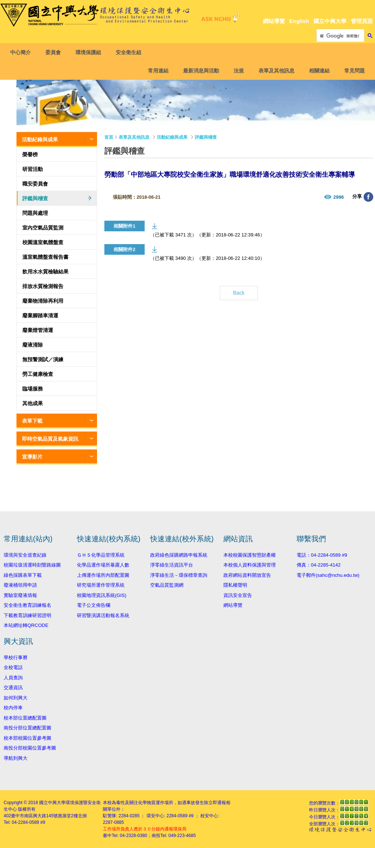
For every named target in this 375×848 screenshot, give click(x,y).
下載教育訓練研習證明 (27, 615)
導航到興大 (15, 758)
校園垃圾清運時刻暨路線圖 (32, 565)
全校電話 (13, 667)
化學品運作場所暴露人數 (103, 565)
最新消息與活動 (198, 71)
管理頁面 (362, 21)
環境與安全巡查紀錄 (25, 555)
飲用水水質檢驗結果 (45, 271)
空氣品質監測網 (166, 585)
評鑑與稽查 (35, 198)
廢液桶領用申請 (20, 585)
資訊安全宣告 (237, 595)
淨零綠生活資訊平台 (171, 565)
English (299, 21)
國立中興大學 (329, 21)
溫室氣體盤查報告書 (45, 257)
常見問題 (352, 71)
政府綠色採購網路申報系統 (178, 555)
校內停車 (13, 707)
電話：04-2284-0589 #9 (322, 555)
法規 (236, 71)
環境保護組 (91, 52)
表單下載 (32, 421)
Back (239, 293)
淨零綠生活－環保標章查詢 (178, 575)
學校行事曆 (15, 657)
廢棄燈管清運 (37, 330)
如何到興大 (15, 698)
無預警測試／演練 (42, 359)
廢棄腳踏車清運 (40, 315)
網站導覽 (274, 21)
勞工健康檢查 (37, 374)
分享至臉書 (368, 197)
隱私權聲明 (235, 585)
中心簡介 (23, 52)
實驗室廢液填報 (20, 595)
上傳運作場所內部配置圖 (103, 575)
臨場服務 (32, 389)
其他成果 (32, 403)
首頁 (108, 137)
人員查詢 (13, 677)
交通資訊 (13, 687)
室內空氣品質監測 (42, 228)
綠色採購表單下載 (23, 575)
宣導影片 (32, 457)
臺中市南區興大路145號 (34, 815)
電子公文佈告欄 (93, 605)
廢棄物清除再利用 (42, 301)
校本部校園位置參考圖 (27, 738)
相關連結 (317, 71)
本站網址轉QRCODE (26, 625)
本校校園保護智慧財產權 (249, 555)
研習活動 (32, 169)
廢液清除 (32, 345)
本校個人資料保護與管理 (249, 565)
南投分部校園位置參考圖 (30, 748)
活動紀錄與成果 (40, 139)
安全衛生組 (131, 52)
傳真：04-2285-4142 (319, 565)
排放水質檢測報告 (42, 286)
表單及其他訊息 (274, 71)
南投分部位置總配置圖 (27, 728)
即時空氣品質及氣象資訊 (50, 439)
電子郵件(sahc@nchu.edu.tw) (328, 575)
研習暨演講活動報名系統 (103, 615)
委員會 (55, 52)
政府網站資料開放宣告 (247, 575)
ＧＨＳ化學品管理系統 (101, 555)
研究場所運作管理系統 (101, 585)
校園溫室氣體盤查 (42, 242)
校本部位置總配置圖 (25, 718)
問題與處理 (35, 213)
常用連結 (155, 71)
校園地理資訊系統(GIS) (101, 595)
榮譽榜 (30, 154)
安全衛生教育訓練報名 (27, 605)
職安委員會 (35, 184)
